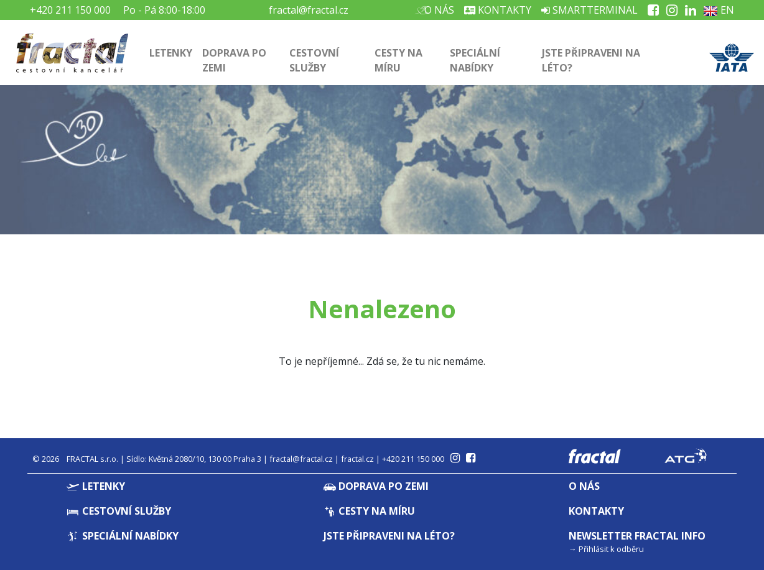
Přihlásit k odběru (611, 548)
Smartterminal (589, 10)
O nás (438, 10)
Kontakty (497, 10)
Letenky (170, 53)
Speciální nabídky (475, 60)
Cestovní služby (314, 60)
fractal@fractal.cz (308, 10)
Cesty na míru (398, 60)
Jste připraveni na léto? (591, 60)
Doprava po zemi (234, 60)
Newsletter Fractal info (637, 536)
